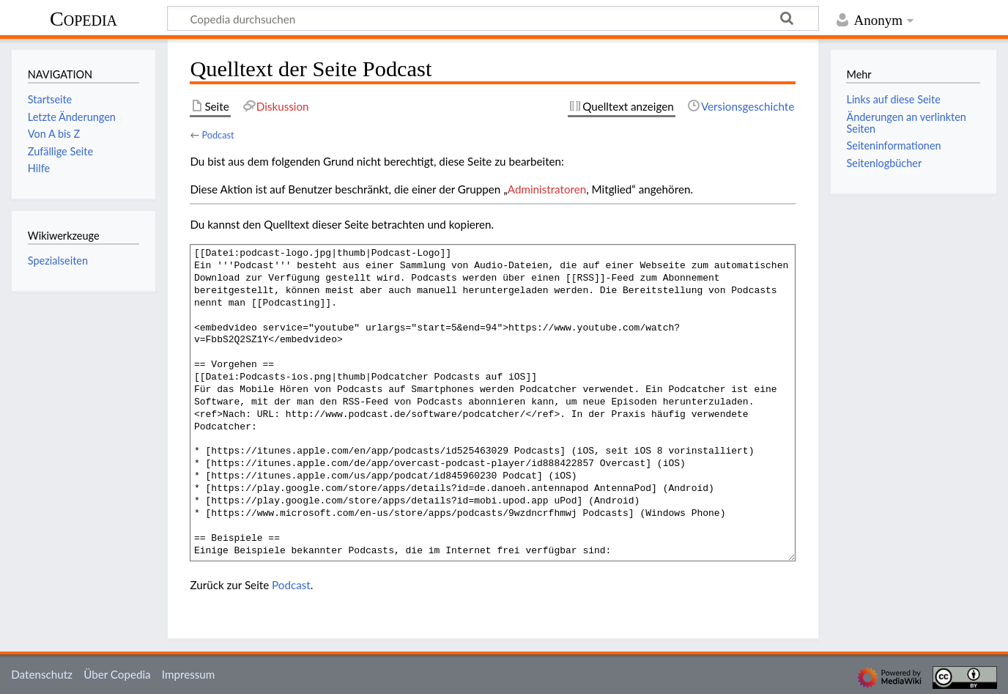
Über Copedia (117, 674)
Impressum (188, 674)
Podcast (217, 135)
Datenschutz (42, 674)
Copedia (83, 18)
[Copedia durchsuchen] (493, 18)
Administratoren (547, 189)
